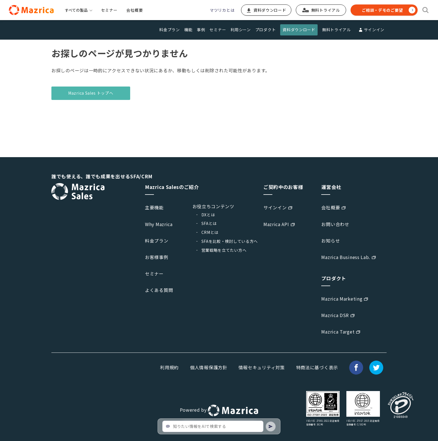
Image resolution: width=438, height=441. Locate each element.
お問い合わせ (335, 224)
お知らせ (330, 240)
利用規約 (169, 367)
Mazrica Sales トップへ (90, 93)
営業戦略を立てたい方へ (224, 250)
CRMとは (210, 232)
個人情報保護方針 (208, 367)
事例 (201, 29)
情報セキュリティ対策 (262, 367)
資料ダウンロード (298, 29)
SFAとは (209, 223)
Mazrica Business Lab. (345, 257)
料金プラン (169, 29)
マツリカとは (222, 10)
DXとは (208, 214)
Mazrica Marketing (341, 298)
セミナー (109, 10)
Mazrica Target (337, 331)
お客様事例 (156, 257)
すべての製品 (78, 10)
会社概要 (134, 10)
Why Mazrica (159, 224)
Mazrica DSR (335, 315)
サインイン (371, 30)
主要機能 (154, 207)
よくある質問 (159, 290)
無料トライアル (336, 29)
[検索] (425, 10)
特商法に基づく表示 (317, 367)
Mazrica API (276, 224)
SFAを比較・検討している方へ (229, 241)
